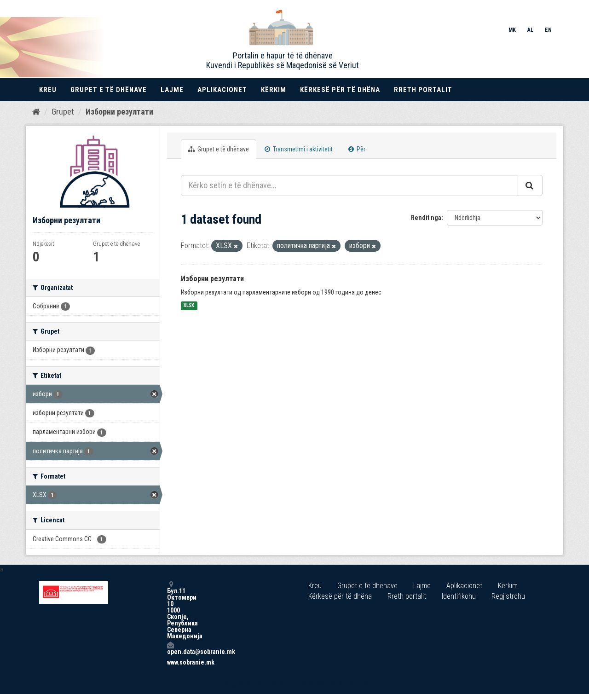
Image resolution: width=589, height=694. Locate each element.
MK (512, 30)
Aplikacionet (222, 90)
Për (356, 149)
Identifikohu (459, 596)
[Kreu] (36, 111)
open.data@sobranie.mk (170, 648)
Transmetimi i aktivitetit (299, 149)
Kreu (48, 90)
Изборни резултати (119, 111)
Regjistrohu (508, 596)
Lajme (172, 90)
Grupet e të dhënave (108, 90)
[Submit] (530, 185)
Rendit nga (426, 217)
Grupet (63, 111)
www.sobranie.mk (170, 662)
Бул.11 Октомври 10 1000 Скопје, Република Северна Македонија (170, 610)
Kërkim (273, 90)
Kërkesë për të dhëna (340, 90)
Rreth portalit (423, 90)
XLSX (189, 306)
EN (548, 30)
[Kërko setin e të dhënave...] (349, 185)
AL (530, 30)
